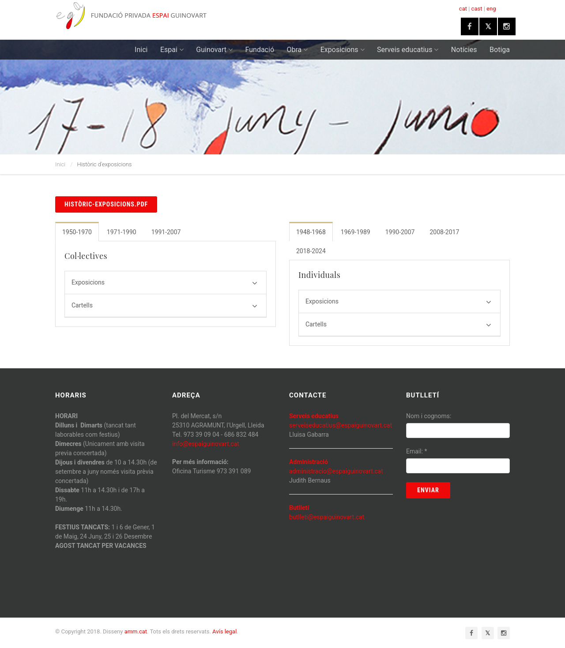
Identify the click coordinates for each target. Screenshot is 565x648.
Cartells (164, 306)
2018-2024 (311, 251)
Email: (416, 451)
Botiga (500, 49)
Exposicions (342, 49)
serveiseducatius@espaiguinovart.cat (340, 425)
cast (476, 8)
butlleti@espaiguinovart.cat (326, 517)
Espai (172, 49)
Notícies (464, 49)
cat (463, 8)
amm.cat (135, 631)
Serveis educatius (407, 49)
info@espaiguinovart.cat (205, 443)
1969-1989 (355, 232)
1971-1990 (121, 232)
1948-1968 (311, 232)
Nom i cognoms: (428, 416)
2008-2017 (444, 232)
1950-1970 (77, 232)
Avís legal (224, 631)
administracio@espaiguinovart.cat (336, 471)
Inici (141, 49)
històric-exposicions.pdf (106, 204)
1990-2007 (400, 232)
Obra (297, 49)
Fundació (259, 49)
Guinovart (214, 49)
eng (491, 8)
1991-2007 (166, 232)
